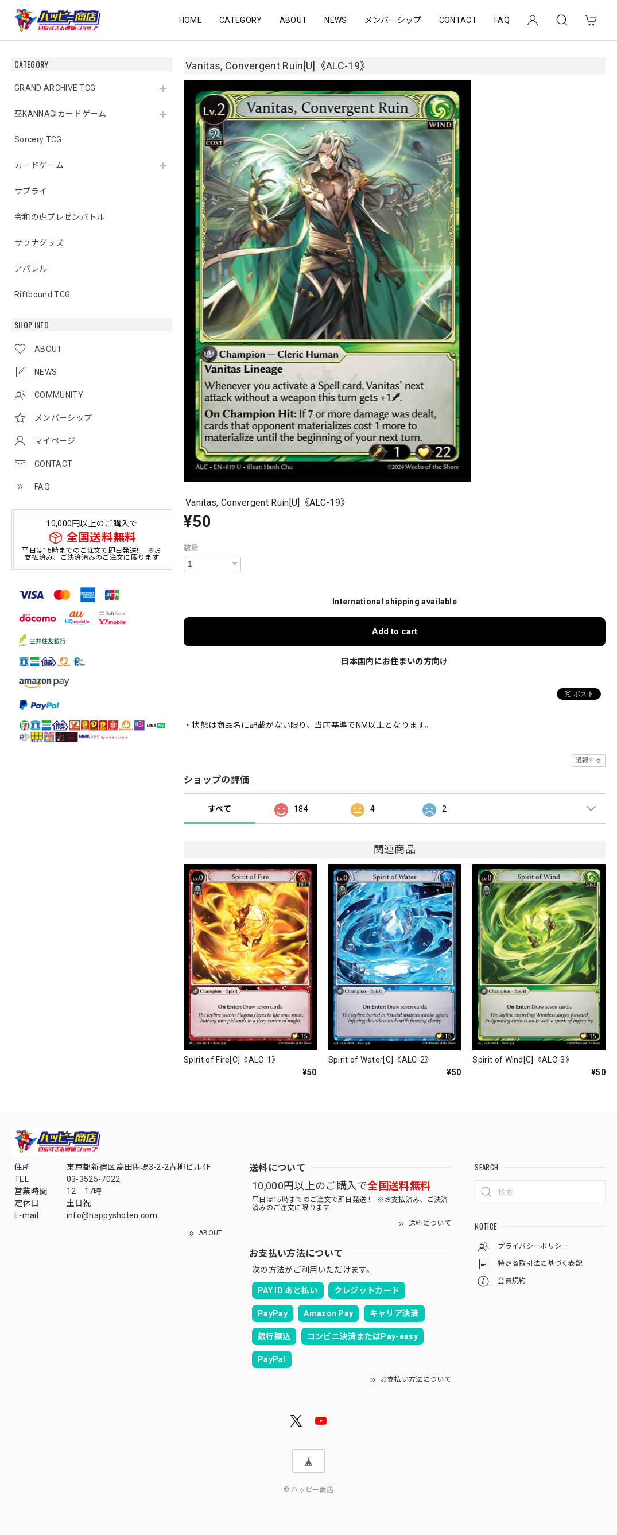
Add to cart (394, 631)
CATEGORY (240, 20)
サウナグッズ (39, 242)
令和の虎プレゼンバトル (59, 217)
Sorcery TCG (38, 139)
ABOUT (294, 20)
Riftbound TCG (42, 294)
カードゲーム (39, 165)
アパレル (30, 268)
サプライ (30, 191)
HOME (190, 20)
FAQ (502, 20)
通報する (589, 760)
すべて (219, 808)
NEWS (335, 20)
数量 (191, 548)
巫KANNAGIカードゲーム (60, 113)
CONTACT (458, 20)
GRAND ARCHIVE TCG (54, 87)
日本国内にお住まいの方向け (394, 661)
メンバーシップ (393, 20)
